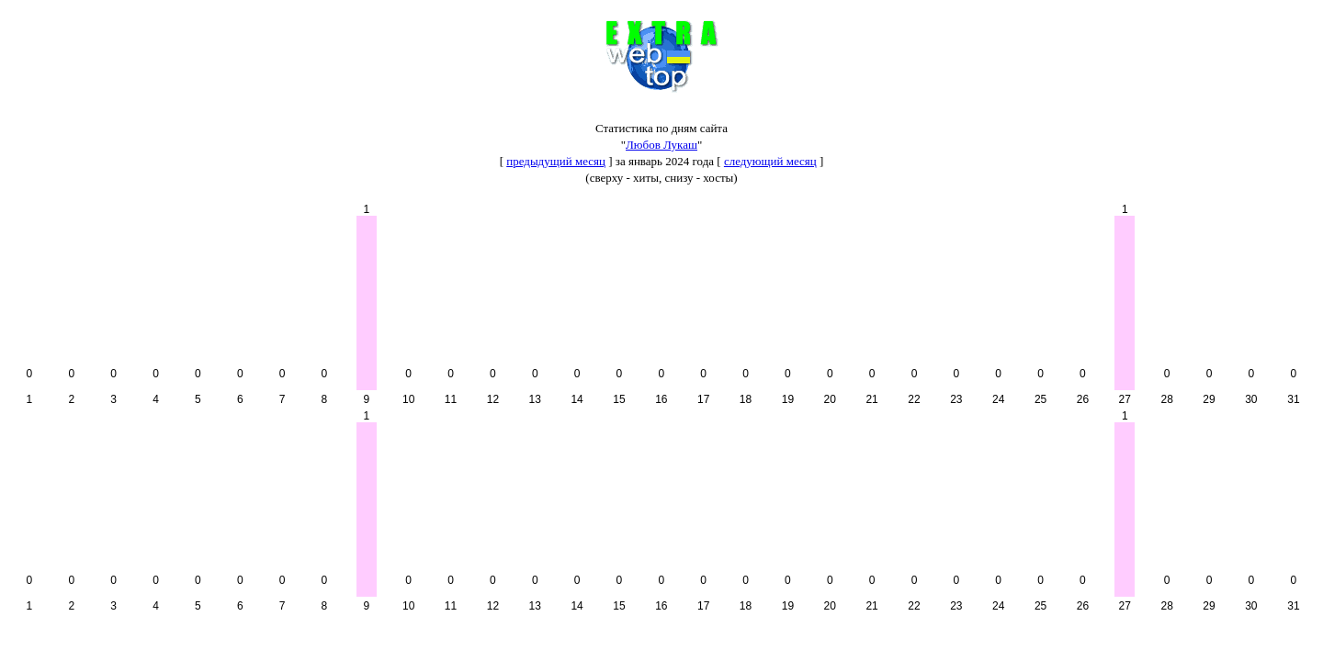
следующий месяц (770, 161)
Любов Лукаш (661, 144)
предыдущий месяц (555, 161)
